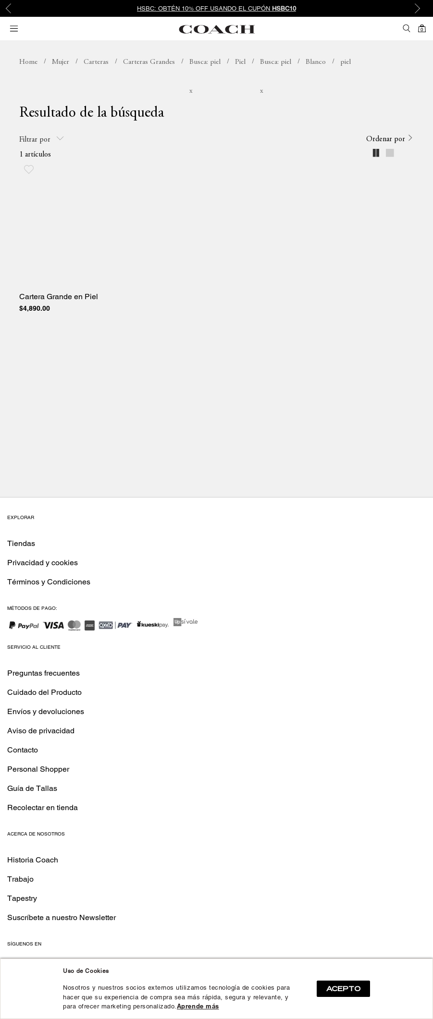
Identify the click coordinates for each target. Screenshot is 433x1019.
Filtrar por (41, 139)
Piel (240, 62)
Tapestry (22, 898)
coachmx (28, 62)
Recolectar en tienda (42, 807)
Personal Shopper (38, 769)
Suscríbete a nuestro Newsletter (61, 917)
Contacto (22, 749)
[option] (216, 8)
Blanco (316, 62)
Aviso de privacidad (40, 730)
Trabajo (20, 879)
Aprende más (198, 1006)
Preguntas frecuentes (43, 673)
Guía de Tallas (32, 788)
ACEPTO (343, 989)
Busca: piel (205, 62)
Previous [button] (14, 8)
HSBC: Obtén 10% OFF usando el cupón (216, 8)
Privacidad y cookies (42, 562)
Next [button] (418, 8)
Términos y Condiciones (48, 581)
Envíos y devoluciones (45, 711)
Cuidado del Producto (44, 692)
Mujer (60, 62)
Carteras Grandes (149, 62)
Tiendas (21, 543)
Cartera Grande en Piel (58, 297)
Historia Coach (32, 859)
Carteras (96, 62)
